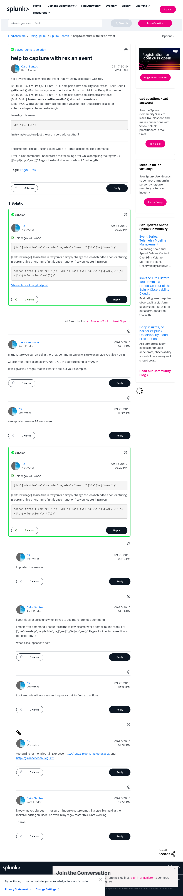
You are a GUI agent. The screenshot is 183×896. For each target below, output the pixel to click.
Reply (117, 188)
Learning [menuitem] (141, 5)
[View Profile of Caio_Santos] (29, 66)
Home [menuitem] (37, 5)
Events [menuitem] (110, 5)
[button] (125, 50)
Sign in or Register (142, 877)
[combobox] (70, 23)
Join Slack (155, 143)
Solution (19, 215)
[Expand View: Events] (116, 5)
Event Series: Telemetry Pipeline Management (152, 240)
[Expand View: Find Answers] (100, 5)
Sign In (168, 9)
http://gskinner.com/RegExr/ (35, 758)
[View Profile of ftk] (23, 225)
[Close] (100, 879)
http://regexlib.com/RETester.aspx (87, 753)
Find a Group (155, 202)
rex (34, 170)
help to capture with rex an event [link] (94, 36)
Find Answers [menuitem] (90, 5)
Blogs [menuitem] (125, 5)
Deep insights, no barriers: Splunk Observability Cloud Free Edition (153, 333)
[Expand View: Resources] (48, 12)
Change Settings (46, 889)
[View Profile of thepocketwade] (29, 342)
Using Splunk (38, 36)
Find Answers (17, 36)
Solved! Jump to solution (30, 49)
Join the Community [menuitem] (61, 5)
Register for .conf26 (155, 77)
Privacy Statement (16, 889)
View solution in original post (29, 285)
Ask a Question (155, 23)
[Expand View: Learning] (148, 5)
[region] (52, 885)
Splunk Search (59, 36)
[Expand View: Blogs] (130, 5)
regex (24, 170)
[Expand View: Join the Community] (75, 5)
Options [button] (166, 36)
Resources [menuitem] (40, 12)
